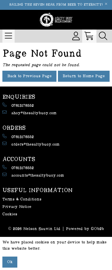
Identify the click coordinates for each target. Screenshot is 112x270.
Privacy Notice (16, 207)
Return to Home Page (84, 76)
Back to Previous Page (29, 76)
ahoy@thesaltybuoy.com (29, 112)
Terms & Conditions (22, 199)
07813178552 (18, 105)
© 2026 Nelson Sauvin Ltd (34, 229)
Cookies (9, 214)
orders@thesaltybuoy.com (31, 143)
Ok (10, 262)
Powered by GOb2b (85, 229)
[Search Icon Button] (103, 36)
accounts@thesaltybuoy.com (33, 175)
